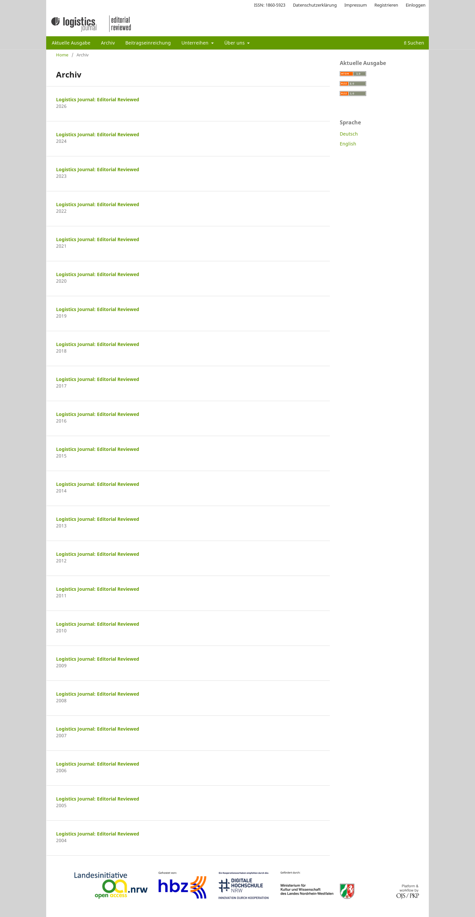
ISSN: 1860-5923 (269, 5)
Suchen (414, 43)
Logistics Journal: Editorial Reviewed (97, 99)
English (348, 144)
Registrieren (386, 5)
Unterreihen (195, 43)
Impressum (355, 5)
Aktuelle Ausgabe (71, 43)
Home (62, 55)
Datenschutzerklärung (315, 5)
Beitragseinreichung (148, 43)
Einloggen (416, 5)
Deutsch (349, 134)
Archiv (108, 43)
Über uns (235, 43)
